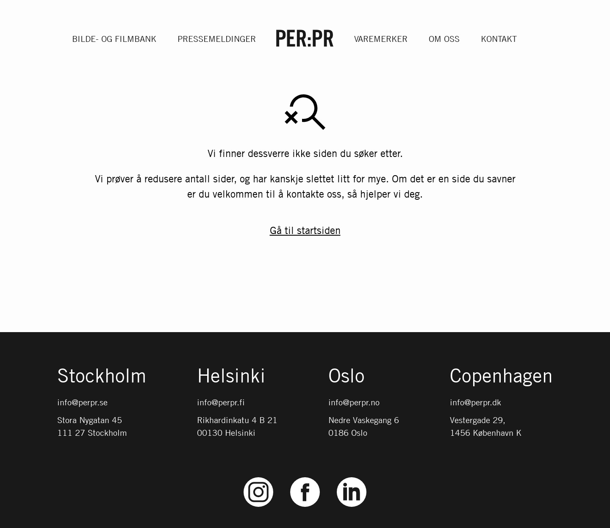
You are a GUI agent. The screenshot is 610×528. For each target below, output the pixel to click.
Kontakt (499, 38)
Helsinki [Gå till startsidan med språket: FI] (231, 376)
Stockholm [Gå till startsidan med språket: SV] (101, 376)
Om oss (444, 38)
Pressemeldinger (216, 38)
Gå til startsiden (305, 230)
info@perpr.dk (475, 402)
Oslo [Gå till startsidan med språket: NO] (346, 376)
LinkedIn (351, 477)
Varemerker (381, 38)
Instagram (259, 477)
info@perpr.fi (221, 402)
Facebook (305, 477)
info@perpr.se (82, 402)
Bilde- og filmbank (114, 38)
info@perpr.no (354, 402)
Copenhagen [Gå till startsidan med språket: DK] (501, 376)
